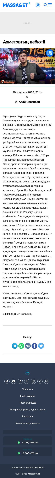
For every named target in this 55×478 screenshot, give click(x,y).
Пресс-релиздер (27, 402)
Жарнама (27, 389)
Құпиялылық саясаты (28, 423)
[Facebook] (26, 381)
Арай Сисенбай (27, 102)
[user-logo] (38, 6)
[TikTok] (7, 381)
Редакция (27, 416)
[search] (45, 5)
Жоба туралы (27, 396)
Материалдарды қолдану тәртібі (27, 409)
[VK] (20, 381)
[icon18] (27, 374)
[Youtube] (13, 381)
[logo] (16, 5)
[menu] (49, 5)
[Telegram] (40, 381)
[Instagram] (33, 381)
